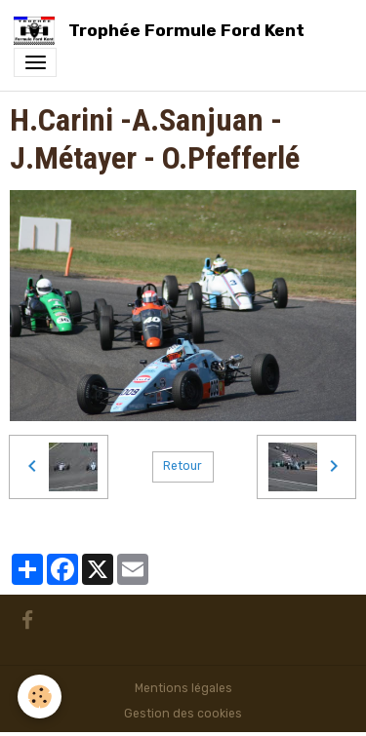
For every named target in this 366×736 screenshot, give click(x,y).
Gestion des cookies (183, 713)
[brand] (162, 31)
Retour (182, 466)
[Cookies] (39, 696)
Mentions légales (183, 688)
